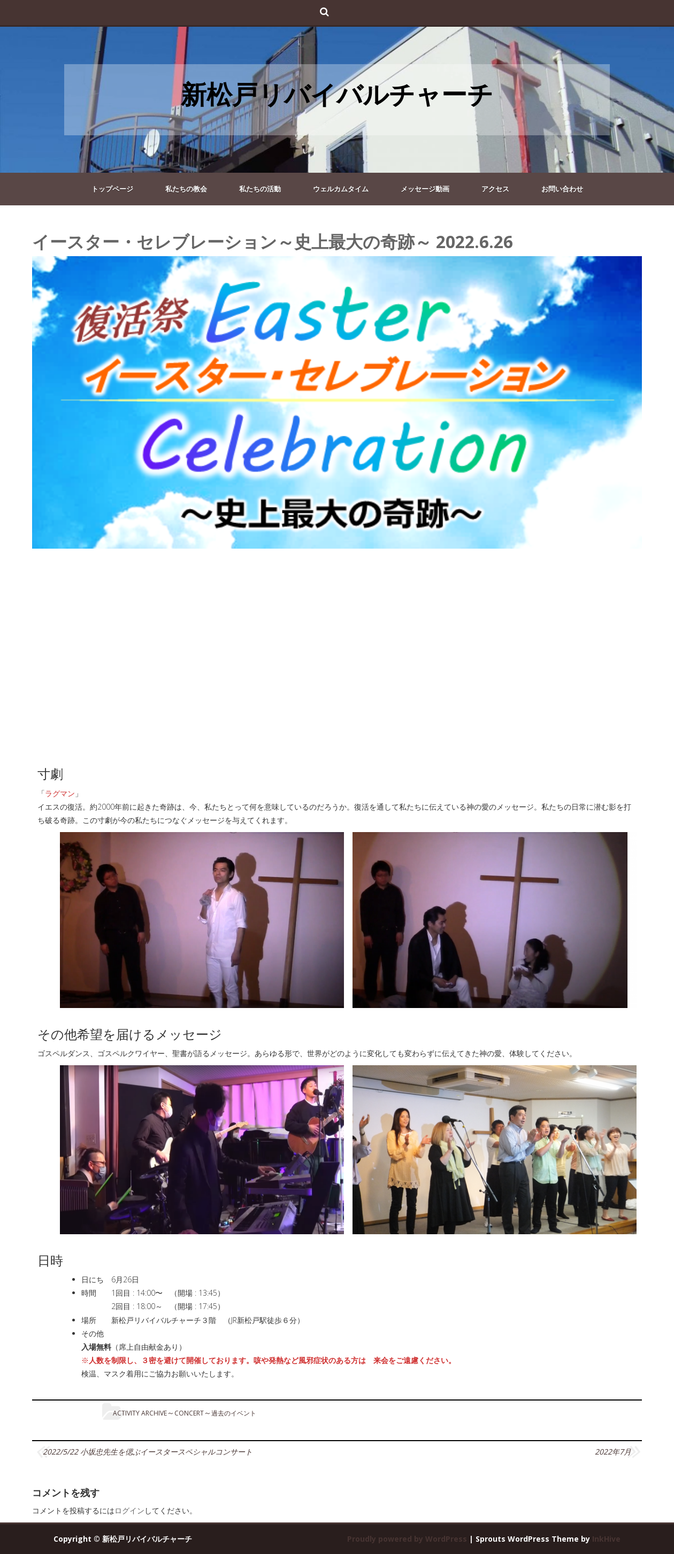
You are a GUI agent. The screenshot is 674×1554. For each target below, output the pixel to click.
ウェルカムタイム (341, 189)
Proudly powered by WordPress (407, 1539)
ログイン (129, 1510)
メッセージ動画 (425, 189)
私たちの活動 (260, 189)
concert (189, 1413)
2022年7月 (613, 1452)
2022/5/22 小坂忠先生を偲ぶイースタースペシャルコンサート (147, 1452)
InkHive (606, 1539)
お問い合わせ (562, 189)
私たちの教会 (186, 189)
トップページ (112, 189)
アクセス (495, 189)
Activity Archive (140, 1413)
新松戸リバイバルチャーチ (337, 93)
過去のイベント (233, 1413)
